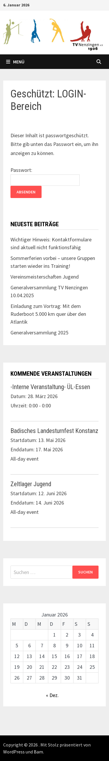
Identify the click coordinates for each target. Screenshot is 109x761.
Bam (38, 752)
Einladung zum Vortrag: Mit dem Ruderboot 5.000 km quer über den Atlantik (48, 314)
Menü (15, 62)
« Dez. (52, 695)
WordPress (14, 752)
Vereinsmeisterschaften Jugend (44, 276)
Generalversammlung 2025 (39, 332)
